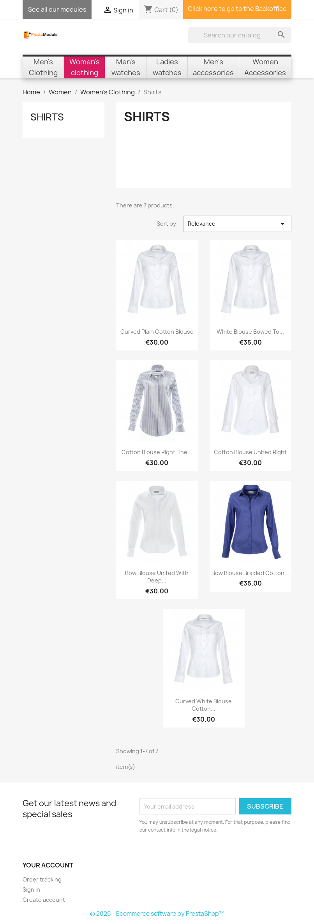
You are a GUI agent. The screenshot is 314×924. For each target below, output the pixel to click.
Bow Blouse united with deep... (157, 576)
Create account (44, 899)
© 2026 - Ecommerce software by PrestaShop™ (157, 914)
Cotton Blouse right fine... (157, 452)
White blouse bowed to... (250, 331)
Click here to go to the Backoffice (237, 8)
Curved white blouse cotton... (203, 705)
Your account (48, 865)
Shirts (47, 117)
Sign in (31, 889)
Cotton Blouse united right (250, 452)
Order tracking (42, 879)
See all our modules (57, 9)
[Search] (239, 35)
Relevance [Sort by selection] (237, 223)
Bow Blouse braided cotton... (250, 573)
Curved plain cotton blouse (157, 331)
